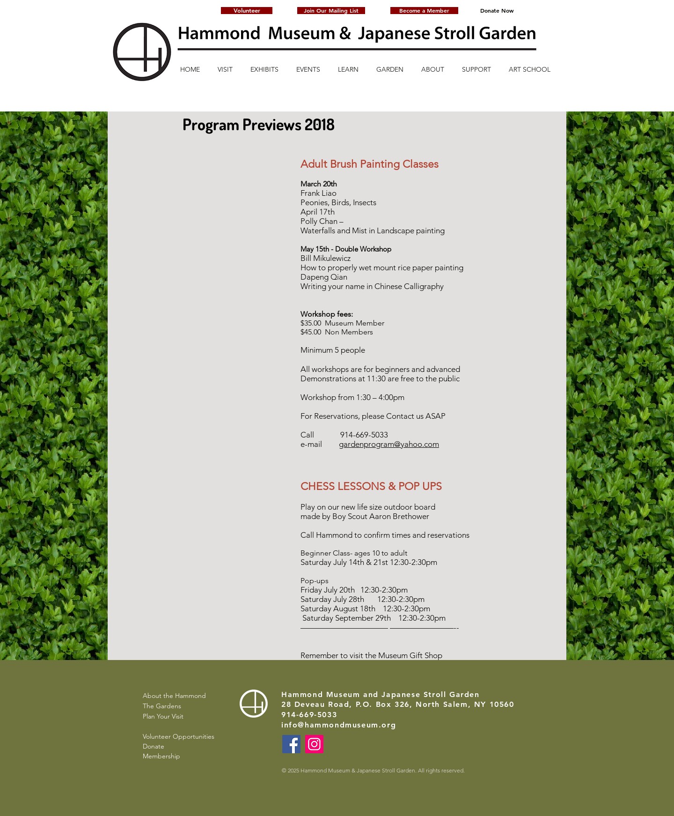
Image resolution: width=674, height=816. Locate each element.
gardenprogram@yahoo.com (389, 444)
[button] (331, 10)
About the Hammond (174, 695)
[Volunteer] (246, 10)
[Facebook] (291, 744)
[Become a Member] (424, 10)
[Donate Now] (497, 10)
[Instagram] (314, 744)
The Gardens (162, 706)
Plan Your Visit (163, 716)
